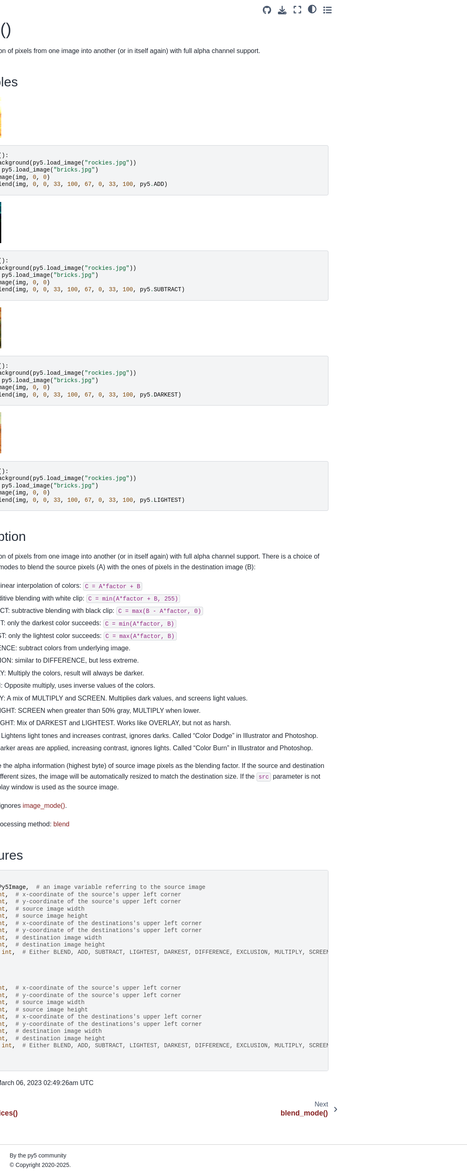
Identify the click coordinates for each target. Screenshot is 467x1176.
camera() (24, 145)
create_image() (32, 355)
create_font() (29, 328)
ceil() (18, 158)
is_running (25, 1138)
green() (21, 929)
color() (20, 211)
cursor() (22, 394)
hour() (20, 1008)
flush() (20, 759)
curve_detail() (30, 420)
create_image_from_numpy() (50, 367)
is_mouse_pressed (37, 1112)
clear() (20, 185)
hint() (19, 982)
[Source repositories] (392, 10)
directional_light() (35, 525)
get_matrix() (28, 877)
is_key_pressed (32, 1099)
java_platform (30, 1151)
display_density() (34, 537)
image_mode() (31, 1047)
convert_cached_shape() (44, 263)
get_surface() (29, 916)
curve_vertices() (33, 485)
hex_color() (27, 969)
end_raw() (25, 655)
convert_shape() (33, 289)
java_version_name (38, 1165)
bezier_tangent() (33, 41)
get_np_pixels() (32, 890)
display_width (30, 564)
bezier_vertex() (32, 54)
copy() (20, 302)
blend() (22, 80)
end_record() (29, 668)
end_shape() (29, 681)
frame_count (28, 786)
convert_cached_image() (44, 250)
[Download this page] (407, 10)
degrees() (25, 511)
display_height (31, 550)
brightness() (28, 133)
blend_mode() (30, 93)
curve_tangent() (33, 446)
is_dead (22, 1073)
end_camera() (30, 629)
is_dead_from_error (38, 1086)
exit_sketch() (29, 694)
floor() (20, 747)
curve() (21, 407)
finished (22, 734)
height (20, 956)
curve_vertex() (31, 472)
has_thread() (29, 942)
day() (19, 498)
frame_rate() (28, 799)
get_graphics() (31, 864)
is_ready (23, 1126)
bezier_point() (30, 28)
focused (22, 773)
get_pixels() (27, 903)
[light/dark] (437, 9)
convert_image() (33, 276)
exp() (19, 707)
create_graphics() (35, 342)
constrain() (26, 237)
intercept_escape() (36, 1060)
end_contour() (30, 642)
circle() (21, 172)
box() (19, 119)
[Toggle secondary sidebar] (452, 10)
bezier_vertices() (34, 67)
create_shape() (32, 381)
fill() (17, 720)
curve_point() (29, 433)
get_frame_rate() (34, 851)
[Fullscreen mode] (422, 10)
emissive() (25, 616)
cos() (18, 315)
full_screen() (28, 825)
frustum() (24, 812)
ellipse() (22, 590)
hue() (19, 1021)
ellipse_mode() (31, 603)
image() (22, 1034)
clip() (18, 198)
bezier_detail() (31, 15)
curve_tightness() (35, 459)
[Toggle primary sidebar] (117, 10)
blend (217, 845)
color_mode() (29, 224)
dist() (18, 577)
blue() (20, 106)
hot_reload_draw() (36, 995)
